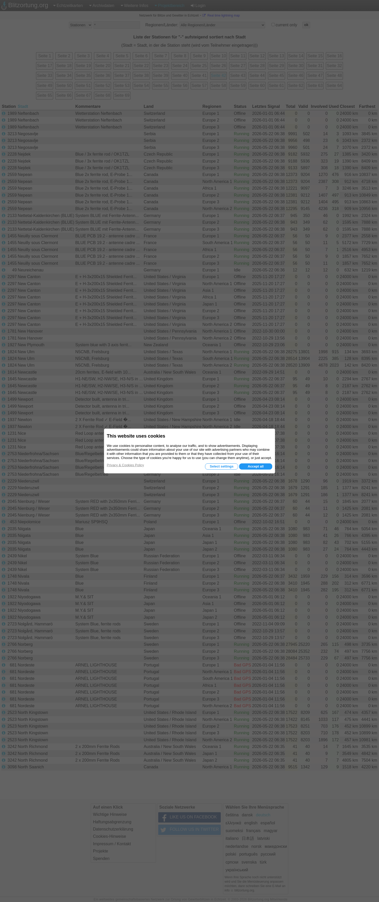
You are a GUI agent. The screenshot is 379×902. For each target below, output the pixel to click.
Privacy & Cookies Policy (125, 465)
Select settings (221, 466)
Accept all (255, 466)
